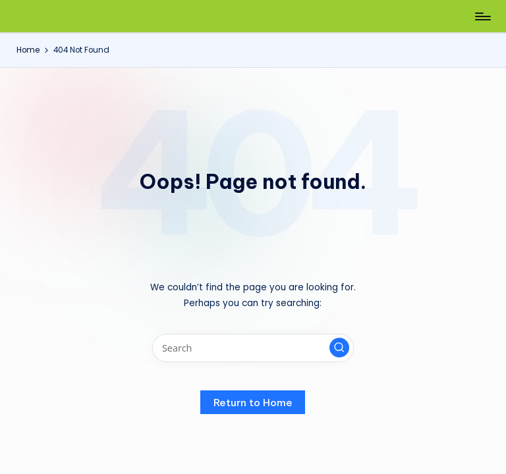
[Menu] (482, 16)
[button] (339, 347)
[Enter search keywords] (252, 348)
